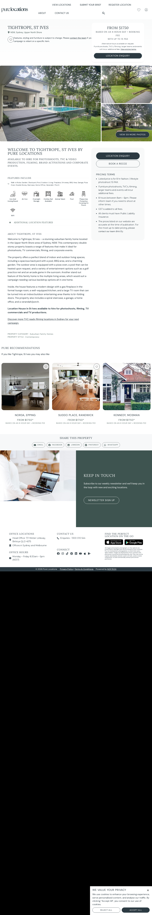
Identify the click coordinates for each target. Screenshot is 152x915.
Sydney (19, 32)
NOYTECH (111, 569)
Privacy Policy (66, 569)
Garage (80, 182)
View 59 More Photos (133, 134)
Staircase (31, 185)
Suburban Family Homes (41, 334)
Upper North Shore (33, 32)
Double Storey (21, 185)
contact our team (106, 231)
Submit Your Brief (90, 4)
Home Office (40, 185)
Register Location (120, 4)
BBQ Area (73, 182)
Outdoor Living (47, 182)
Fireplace (57, 182)
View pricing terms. (128, 49)
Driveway (65, 182)
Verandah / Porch (52, 185)
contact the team (78, 38)
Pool (38, 182)
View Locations (62, 4)
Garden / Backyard (29, 182)
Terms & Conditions (84, 569)
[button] (103, 13)
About (42, 13)
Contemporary (32, 337)
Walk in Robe (16, 182)
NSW (12, 32)
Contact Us (62, 13)
